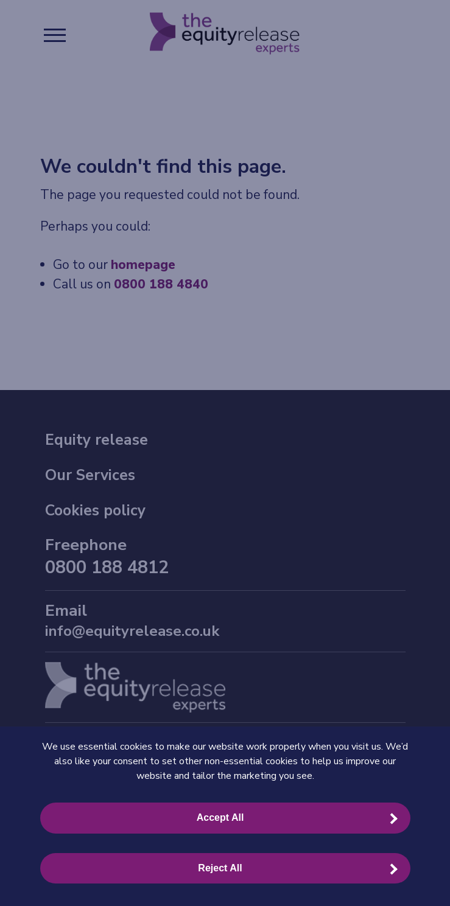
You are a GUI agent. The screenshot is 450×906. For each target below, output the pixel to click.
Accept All (220, 817)
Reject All (220, 868)
